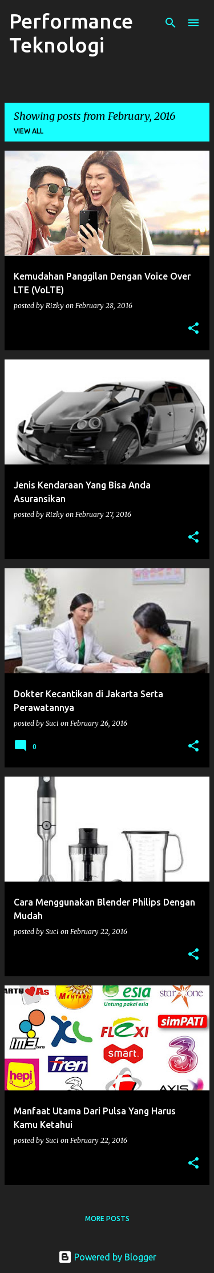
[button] (193, 329)
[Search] (170, 23)
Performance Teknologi (71, 32)
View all (28, 131)
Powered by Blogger (107, 1257)
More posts (107, 1218)
